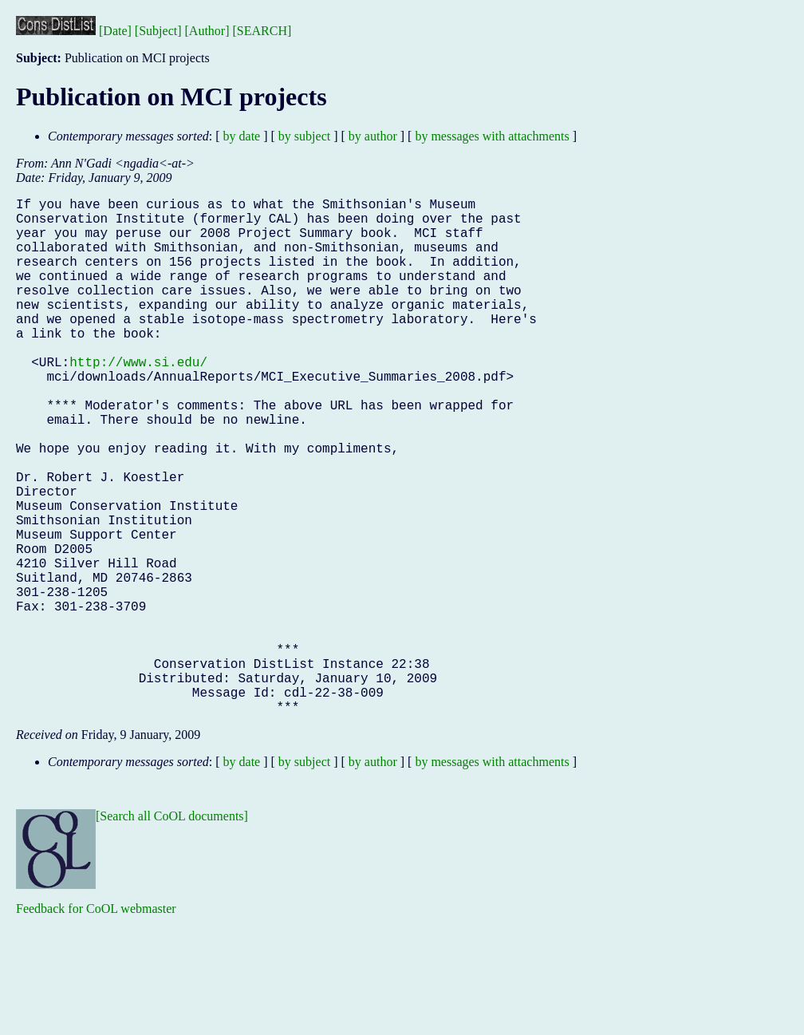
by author (373, 136)
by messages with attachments (492, 136)
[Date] (115, 31)
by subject (304, 136)
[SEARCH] (262, 31)
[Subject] (158, 31)
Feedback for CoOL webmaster (96, 1023)
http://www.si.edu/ (138, 400)
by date (242, 136)
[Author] (207, 31)
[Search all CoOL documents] (172, 931)
